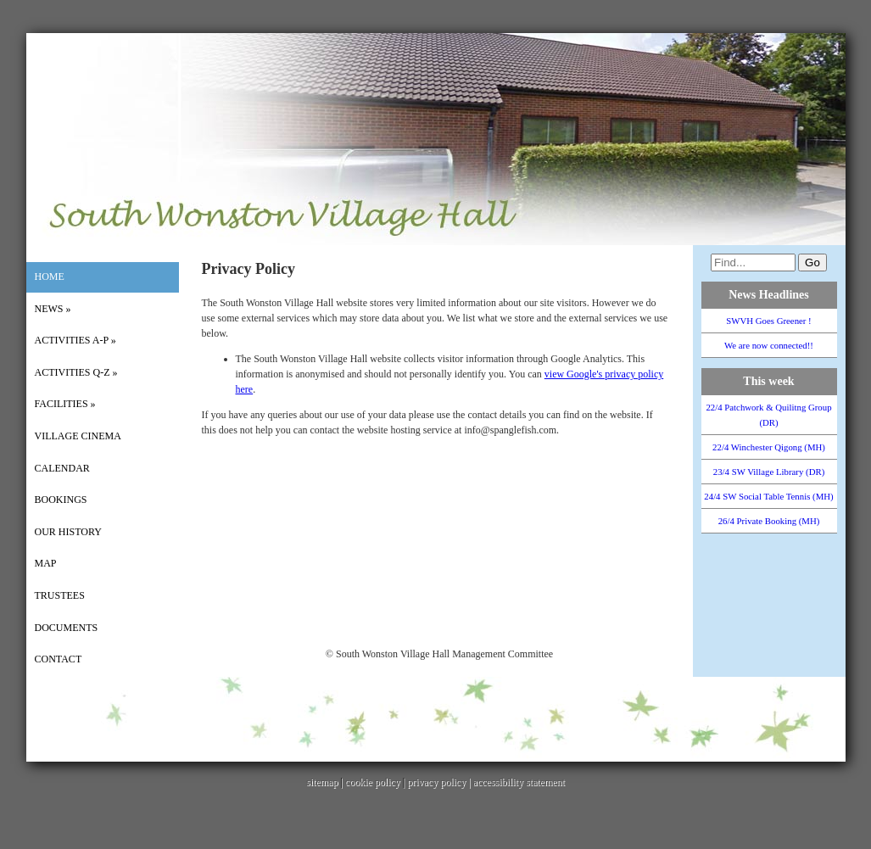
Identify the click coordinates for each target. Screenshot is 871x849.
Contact (58, 659)
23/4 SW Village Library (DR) (769, 471)
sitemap (322, 782)
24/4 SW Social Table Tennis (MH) (768, 496)
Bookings (61, 499)
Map (46, 563)
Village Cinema (78, 436)
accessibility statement (519, 782)
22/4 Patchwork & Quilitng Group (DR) (768, 414)
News (53, 309)
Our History (68, 532)
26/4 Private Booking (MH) (769, 521)
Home (49, 276)
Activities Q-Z (76, 372)
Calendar (62, 468)
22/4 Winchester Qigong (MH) (768, 447)
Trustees (60, 595)
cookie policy (372, 782)
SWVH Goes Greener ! (768, 321)
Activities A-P (75, 340)
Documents (66, 628)
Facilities (65, 404)
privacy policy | (439, 782)
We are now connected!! (768, 345)
